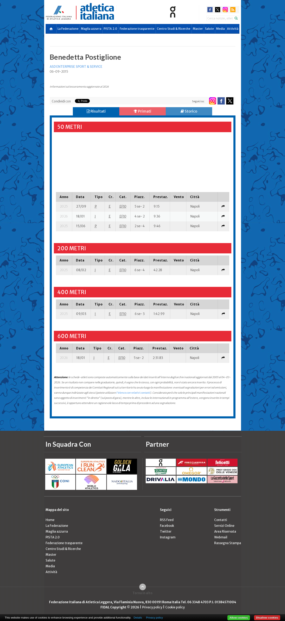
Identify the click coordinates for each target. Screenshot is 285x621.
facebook (210, 9)
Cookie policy (175, 607)
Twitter (165, 531)
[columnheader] (64, 197)
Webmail (220, 537)
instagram (225, 9)
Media (220, 29)
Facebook (167, 526)
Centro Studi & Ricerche (173, 29)
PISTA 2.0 (110, 29)
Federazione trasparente (137, 29)
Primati (142, 111)
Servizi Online (224, 526)
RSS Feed (167, 520)
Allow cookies (238, 617)
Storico (189, 111)
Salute (209, 29)
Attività (232, 29)
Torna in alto (142, 593)
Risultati (96, 111)
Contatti (220, 520)
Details (138, 617)
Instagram (167, 537)
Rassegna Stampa (227, 543)
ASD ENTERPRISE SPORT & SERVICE (76, 67)
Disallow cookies (267, 617)
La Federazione (68, 29)
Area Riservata (225, 531)
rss (232, 9)
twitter (217, 9)
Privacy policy (152, 607)
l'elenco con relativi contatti (133, 392)
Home (50, 520)
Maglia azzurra (91, 29)
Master (198, 29)
